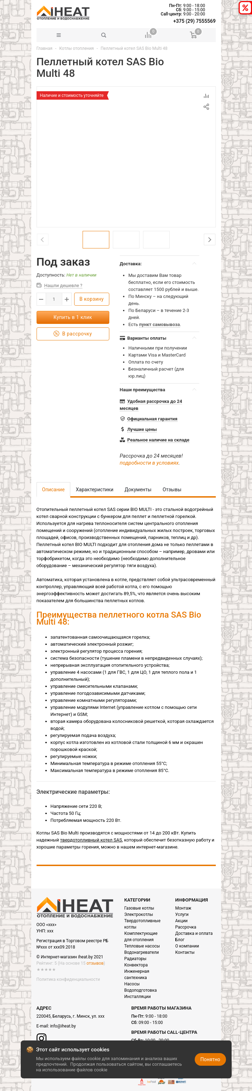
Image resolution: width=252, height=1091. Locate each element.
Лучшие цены (142, 429)
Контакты (185, 952)
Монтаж (183, 908)
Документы (138, 489)
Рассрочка (185, 927)
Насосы (132, 984)
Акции (181, 920)
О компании (187, 946)
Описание (53, 489)
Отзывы (172, 489)
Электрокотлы (138, 914)
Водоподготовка (140, 990)
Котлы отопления (76, 48)
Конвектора (136, 965)
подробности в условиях (149, 463)
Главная (45, 48)
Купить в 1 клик (72, 317)
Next (209, 239)
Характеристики (95, 489)
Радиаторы (135, 958)
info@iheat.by (63, 1026)
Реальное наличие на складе (158, 440)
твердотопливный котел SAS (91, 840)
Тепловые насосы (142, 946)
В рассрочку (72, 334)
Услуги (182, 914)
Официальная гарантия (152, 418)
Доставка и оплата (194, 933)
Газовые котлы (139, 908)
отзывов (94, 963)
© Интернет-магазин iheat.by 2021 (70, 956)
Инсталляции (137, 996)
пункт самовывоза (159, 324)
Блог (180, 939)
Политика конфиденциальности (68, 979)
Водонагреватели (141, 952)
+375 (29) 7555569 (194, 21)
